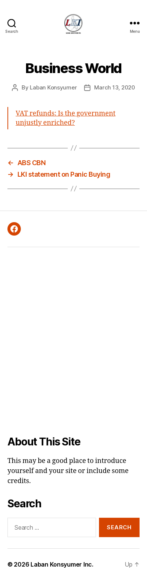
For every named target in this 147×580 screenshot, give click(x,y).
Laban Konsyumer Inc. (62, 564)
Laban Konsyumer (53, 87)
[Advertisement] (70, 341)
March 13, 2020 (114, 87)
